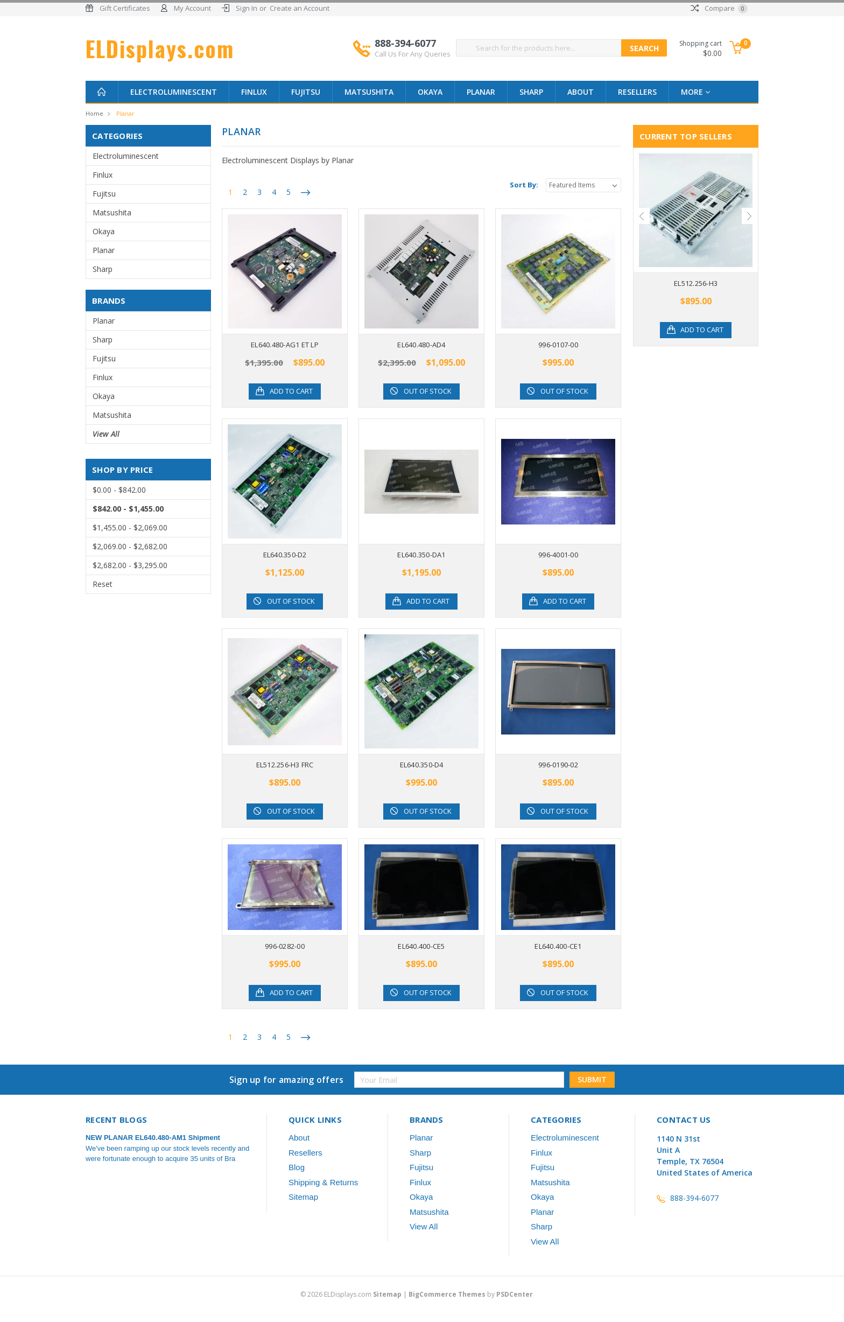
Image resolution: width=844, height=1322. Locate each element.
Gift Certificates (125, 8)
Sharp (531, 92)
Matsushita (368, 92)
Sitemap (303, 1196)
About (580, 92)
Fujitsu (305, 92)
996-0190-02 (558, 765)
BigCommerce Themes (447, 1294)
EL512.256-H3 (696, 283)
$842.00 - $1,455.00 (128, 508)
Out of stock (428, 391)
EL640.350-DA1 (421, 554)
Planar (481, 92)
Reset (102, 584)
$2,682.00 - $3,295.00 (130, 565)
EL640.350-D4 (422, 765)
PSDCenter (514, 1294)
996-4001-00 (558, 554)
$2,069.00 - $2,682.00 (130, 546)
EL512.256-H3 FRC (285, 765)
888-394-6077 (413, 48)
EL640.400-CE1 (557, 946)
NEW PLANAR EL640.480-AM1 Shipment (153, 1138)
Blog (297, 1167)
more (695, 92)
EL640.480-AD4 (421, 344)
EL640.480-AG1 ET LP (285, 344)
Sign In (246, 8)
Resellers (637, 92)
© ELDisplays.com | (354, 1294)
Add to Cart (291, 391)
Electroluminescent (173, 92)
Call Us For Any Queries (413, 54)
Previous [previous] (642, 216)
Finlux (254, 92)
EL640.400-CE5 (421, 946)
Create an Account (299, 8)
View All (106, 434)
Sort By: (524, 185)
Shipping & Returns (323, 1182)
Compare (719, 8)
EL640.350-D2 (285, 554)
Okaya (430, 92)
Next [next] (750, 216)
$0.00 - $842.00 (119, 490)
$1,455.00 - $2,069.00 (130, 527)
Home (94, 113)
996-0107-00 (558, 344)
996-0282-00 (285, 946)
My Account (192, 8)
